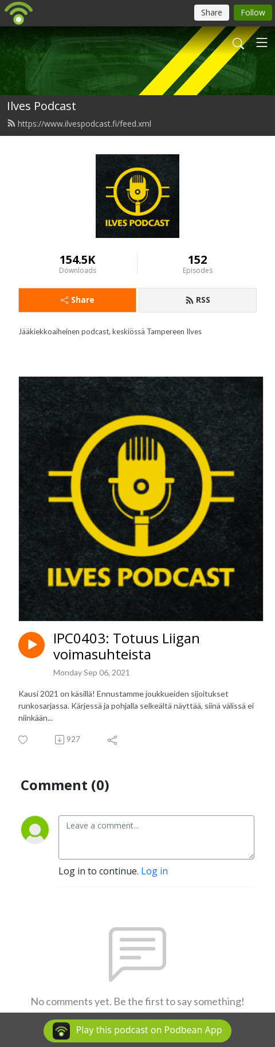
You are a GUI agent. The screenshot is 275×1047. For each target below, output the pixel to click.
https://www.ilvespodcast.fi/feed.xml (79, 123)
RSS (197, 299)
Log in (154, 871)
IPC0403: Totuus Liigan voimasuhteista (126, 646)
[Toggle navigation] (262, 42)
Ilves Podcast (41, 106)
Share (78, 299)
